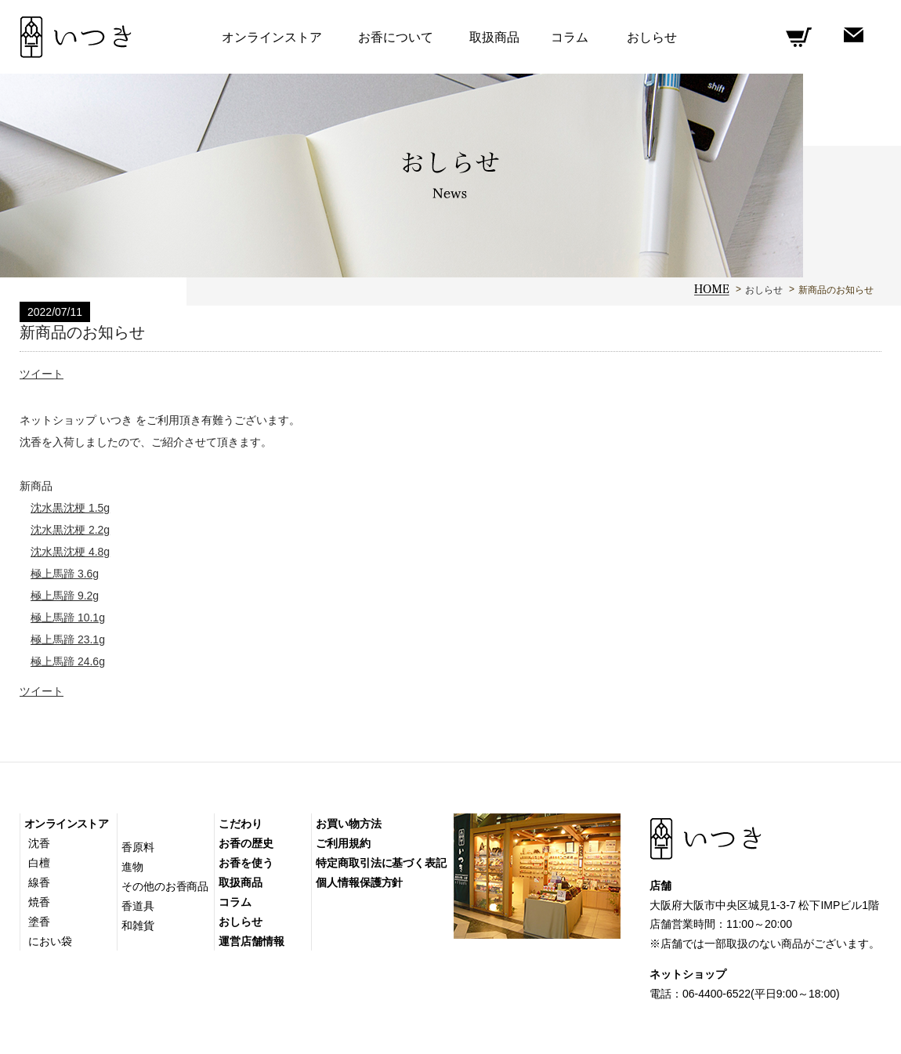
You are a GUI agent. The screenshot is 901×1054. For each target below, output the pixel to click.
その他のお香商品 (164, 886)
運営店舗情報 (251, 941)
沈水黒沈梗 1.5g (70, 508)
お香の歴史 (246, 843)
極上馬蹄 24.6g (68, 661)
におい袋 (50, 941)
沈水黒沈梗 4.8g (70, 551)
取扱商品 (494, 37)
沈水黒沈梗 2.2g (70, 529)
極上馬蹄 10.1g (68, 617)
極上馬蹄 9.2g (65, 595)
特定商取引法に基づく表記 (381, 863)
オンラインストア (66, 823)
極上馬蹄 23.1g (68, 639)
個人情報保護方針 (359, 882)
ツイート (41, 374)
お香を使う (246, 863)
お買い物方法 (348, 823)
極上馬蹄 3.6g (65, 573)
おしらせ (764, 289)
